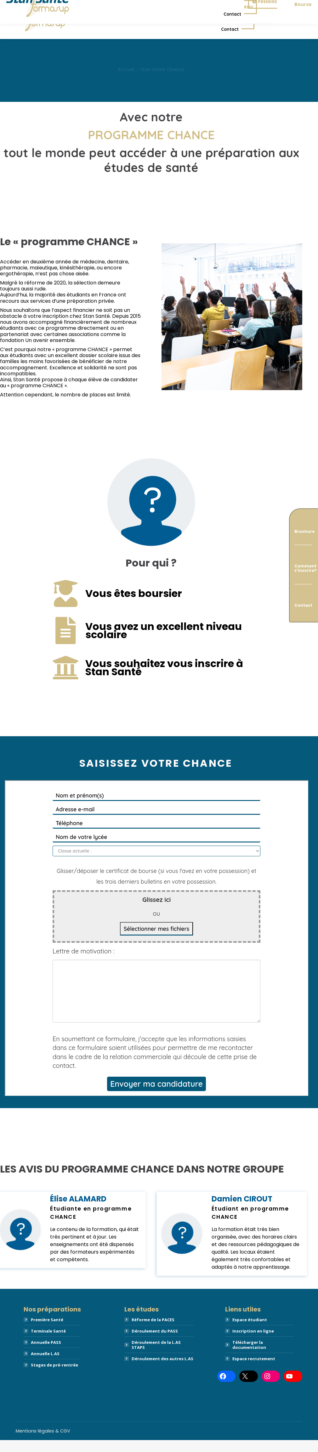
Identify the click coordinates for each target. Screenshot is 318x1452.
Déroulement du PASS (155, 1342)
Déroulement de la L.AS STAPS (156, 1357)
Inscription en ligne (253, 1342)
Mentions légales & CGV (43, 1443)
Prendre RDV (258, 31)
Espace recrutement (253, 1370)
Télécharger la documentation (249, 1357)
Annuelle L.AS (45, 1365)
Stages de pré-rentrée (54, 1376)
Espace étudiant (249, 1331)
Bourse (303, 31)
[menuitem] (97, 22)
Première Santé (47, 1331)
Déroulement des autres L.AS (162, 1370)
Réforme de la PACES (153, 1331)
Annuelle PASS (46, 1354)
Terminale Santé (48, 1342)
